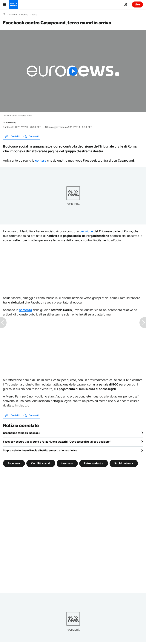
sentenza (25, 310)
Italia (34, 14)
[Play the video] (73, 71)
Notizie (13, 14)
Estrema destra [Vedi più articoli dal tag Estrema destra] (93, 463)
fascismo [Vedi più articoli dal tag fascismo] (67, 463)
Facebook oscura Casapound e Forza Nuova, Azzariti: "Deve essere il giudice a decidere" (57, 441)
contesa (40, 160)
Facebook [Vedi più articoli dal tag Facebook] (14, 463)
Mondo (24, 14)
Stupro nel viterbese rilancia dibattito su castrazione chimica (40, 450)
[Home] (4, 14)
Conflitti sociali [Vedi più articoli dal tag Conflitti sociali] (40, 463)
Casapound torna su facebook (21, 432)
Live (137, 4)
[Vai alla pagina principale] (13, 4)
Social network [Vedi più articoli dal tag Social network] (123, 463)
